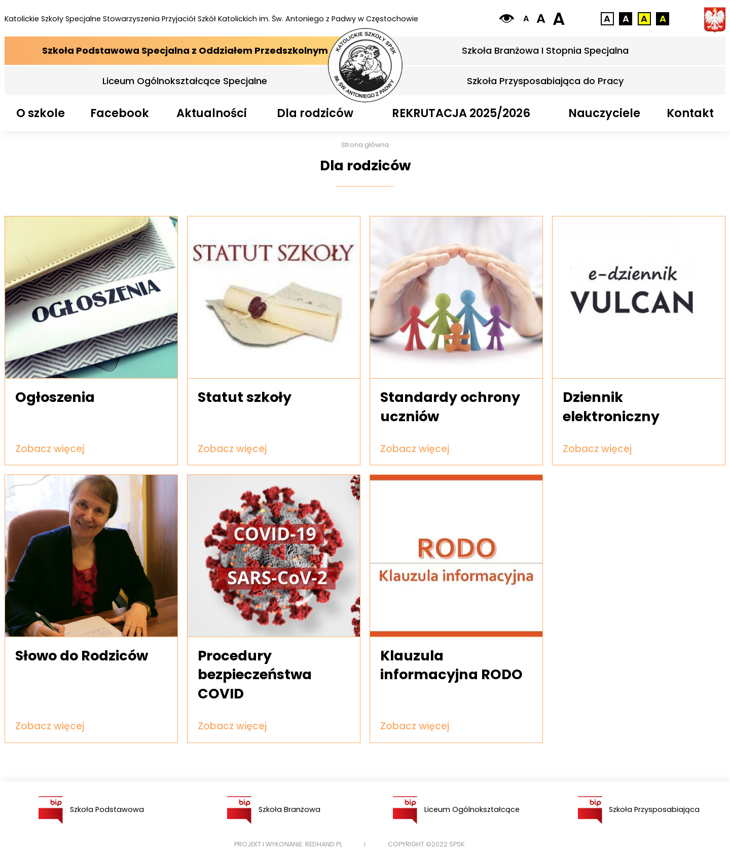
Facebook (119, 113)
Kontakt (690, 113)
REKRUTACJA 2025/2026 (461, 113)
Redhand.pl (323, 844)
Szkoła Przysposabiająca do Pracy (545, 81)
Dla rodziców (315, 113)
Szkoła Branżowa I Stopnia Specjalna (545, 50)
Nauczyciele (604, 113)
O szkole (40, 113)
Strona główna (365, 144)
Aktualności (211, 113)
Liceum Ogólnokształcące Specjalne (184, 81)
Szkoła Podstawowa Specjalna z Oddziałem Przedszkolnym (185, 50)
